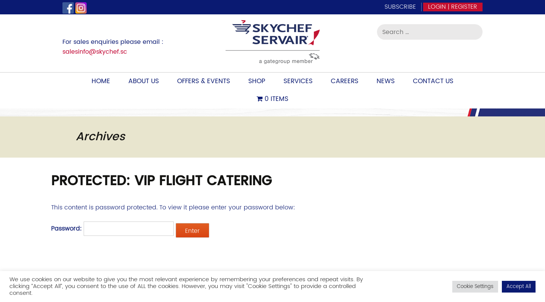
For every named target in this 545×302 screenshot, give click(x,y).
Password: (112, 228)
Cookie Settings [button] (475, 287)
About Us (143, 81)
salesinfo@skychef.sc (94, 52)
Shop (256, 81)
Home (101, 81)
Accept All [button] (518, 287)
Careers (344, 81)
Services (298, 81)
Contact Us (433, 81)
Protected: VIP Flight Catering (161, 181)
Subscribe (400, 6)
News (386, 81)
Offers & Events (203, 81)
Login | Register (452, 6)
